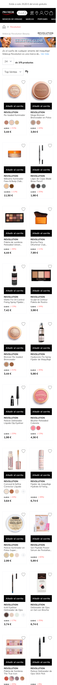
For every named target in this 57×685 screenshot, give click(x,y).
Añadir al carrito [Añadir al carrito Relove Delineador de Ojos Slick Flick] (41, 662)
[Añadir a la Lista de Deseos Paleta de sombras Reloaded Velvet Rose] (23, 209)
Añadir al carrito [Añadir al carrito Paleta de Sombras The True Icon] (14, 662)
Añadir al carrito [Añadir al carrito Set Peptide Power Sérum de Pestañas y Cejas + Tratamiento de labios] (41, 538)
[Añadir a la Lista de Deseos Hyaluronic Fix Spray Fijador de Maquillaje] (50, 324)
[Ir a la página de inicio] (4, 26)
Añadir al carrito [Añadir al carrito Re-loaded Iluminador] (14, 106)
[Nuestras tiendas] (36, 13)
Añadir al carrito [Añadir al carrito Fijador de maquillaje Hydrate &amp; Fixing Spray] (41, 475)
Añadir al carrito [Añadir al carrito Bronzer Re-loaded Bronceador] (14, 348)
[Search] (24, 13)
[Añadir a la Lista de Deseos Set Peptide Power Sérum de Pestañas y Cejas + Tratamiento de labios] (50, 514)
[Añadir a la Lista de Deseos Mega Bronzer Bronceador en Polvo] (50, 82)
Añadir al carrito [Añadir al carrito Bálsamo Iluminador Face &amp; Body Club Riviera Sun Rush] (14, 169)
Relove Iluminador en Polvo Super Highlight (14, 548)
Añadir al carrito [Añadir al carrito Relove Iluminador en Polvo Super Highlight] (14, 538)
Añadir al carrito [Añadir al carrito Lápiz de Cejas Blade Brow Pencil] (41, 169)
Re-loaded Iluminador (14, 115)
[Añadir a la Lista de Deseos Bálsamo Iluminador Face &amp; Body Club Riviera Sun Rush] (23, 146)
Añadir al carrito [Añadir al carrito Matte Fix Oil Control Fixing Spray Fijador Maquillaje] (14, 290)
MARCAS (30, 19)
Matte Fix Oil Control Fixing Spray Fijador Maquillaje (14, 300)
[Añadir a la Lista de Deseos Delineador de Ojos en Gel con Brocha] (50, 574)
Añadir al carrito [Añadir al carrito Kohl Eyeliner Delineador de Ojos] (14, 598)
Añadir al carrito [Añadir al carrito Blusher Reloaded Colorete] (41, 411)
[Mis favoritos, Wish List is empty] (46, 13)
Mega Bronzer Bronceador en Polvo (41, 116)
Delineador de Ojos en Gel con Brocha (40, 608)
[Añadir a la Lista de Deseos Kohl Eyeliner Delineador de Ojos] (23, 574)
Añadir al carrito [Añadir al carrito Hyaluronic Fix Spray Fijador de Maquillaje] (41, 348)
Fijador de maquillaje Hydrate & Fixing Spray (41, 485)
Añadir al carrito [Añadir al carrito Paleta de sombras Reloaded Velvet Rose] (14, 233)
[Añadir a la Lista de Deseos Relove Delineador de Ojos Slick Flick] (50, 638)
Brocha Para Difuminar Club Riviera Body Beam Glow (40, 243)
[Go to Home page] (8, 13)
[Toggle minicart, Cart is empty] (51, 13)
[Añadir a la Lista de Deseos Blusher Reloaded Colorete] (50, 387)
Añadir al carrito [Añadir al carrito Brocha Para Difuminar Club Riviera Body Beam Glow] (41, 233)
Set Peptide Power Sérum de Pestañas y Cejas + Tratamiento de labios (41, 548)
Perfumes (43, 19)
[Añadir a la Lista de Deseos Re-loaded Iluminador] (23, 82)
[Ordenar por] (13, 71)
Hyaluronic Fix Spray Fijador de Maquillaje (41, 358)
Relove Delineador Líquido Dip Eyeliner (13, 421)
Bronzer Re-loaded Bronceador (13, 358)
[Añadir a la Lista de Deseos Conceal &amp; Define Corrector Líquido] (23, 451)
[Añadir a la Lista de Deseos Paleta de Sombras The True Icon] (23, 638)
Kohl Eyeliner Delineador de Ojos (13, 608)
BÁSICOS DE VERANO (12, 19)
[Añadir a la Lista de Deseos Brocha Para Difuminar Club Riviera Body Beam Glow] (50, 209)
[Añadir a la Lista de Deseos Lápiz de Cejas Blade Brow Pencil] (50, 146)
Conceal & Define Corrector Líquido (12, 485)
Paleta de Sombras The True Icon (13, 672)
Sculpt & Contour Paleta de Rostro (39, 300)
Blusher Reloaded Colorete (39, 421)
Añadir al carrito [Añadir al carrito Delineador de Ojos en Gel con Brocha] (41, 598)
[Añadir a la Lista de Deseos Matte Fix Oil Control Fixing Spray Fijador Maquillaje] (23, 266)
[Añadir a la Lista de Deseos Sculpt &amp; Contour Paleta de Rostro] (50, 266)
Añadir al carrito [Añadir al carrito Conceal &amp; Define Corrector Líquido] (14, 475)
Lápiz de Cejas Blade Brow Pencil (41, 179)
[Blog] (32, 13)
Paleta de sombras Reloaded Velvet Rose (13, 243)
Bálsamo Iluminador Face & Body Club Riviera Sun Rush (13, 179)
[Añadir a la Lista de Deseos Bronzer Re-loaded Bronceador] (23, 324)
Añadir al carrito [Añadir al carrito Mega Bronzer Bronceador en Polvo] (41, 106)
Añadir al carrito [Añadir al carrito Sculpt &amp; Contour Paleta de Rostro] (41, 290)
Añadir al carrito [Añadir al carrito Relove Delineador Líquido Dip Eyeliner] (14, 411)
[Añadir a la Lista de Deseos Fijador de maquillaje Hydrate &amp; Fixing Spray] (50, 451)
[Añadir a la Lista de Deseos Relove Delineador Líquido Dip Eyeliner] (23, 387)
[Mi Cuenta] (41, 13)
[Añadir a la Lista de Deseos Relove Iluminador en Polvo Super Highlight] (23, 514)
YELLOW (44, 3)
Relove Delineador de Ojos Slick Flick (41, 672)
